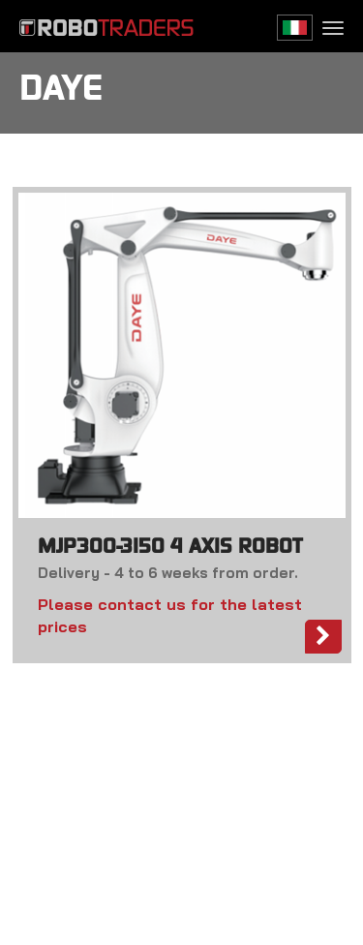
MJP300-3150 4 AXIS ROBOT (170, 547)
